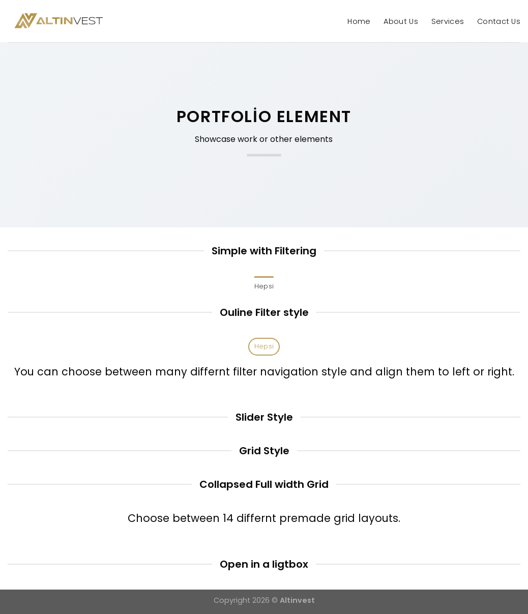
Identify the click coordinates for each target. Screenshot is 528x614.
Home (358, 21)
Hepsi (264, 286)
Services (447, 21)
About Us (401, 21)
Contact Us (498, 21)
